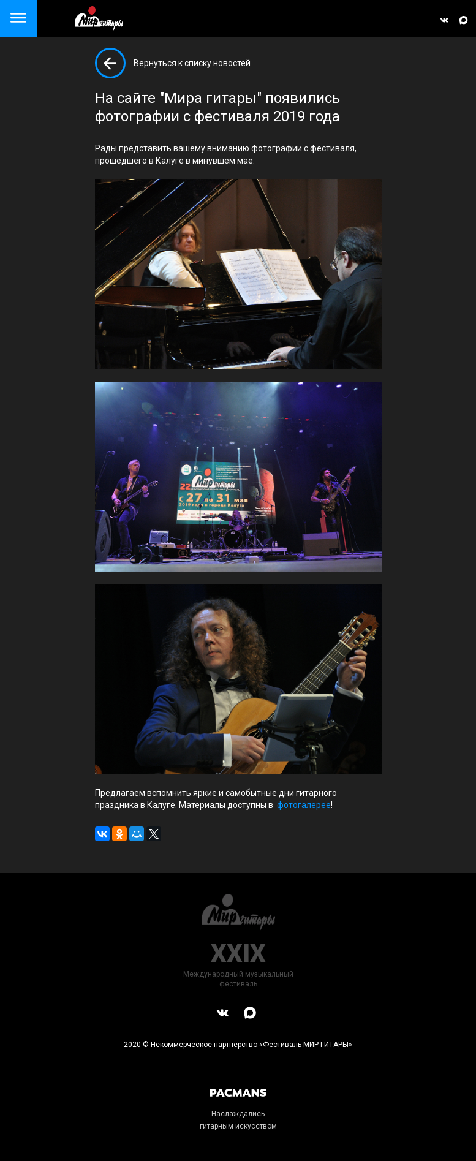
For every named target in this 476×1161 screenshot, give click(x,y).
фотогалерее (304, 805)
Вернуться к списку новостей (192, 63)
